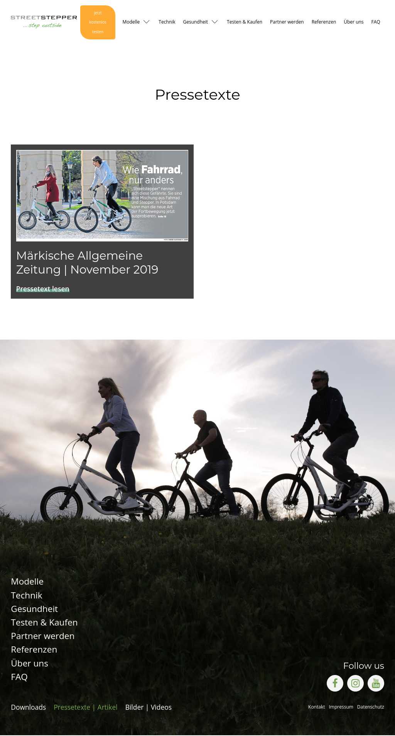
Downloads (28, 707)
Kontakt (316, 707)
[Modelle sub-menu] (148, 22)
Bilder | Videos (148, 707)
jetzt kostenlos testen (97, 22)
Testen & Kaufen (244, 22)
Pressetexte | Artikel (86, 707)
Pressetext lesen (42, 289)
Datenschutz (370, 707)
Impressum (341, 707)
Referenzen (324, 22)
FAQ (375, 22)
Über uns (353, 22)
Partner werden (287, 22)
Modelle (131, 22)
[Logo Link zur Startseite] (43, 23)
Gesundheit (195, 22)
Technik (167, 22)
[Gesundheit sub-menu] (216, 22)
